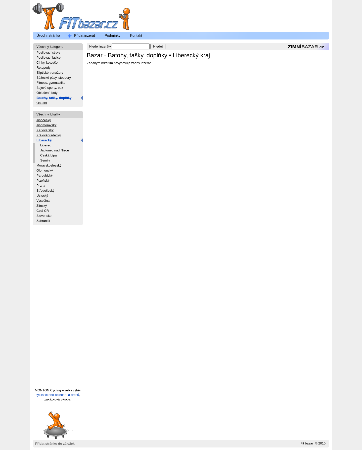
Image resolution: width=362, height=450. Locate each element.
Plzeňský (43, 180)
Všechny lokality (48, 114)
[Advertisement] (58, 308)
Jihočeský (43, 120)
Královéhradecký (48, 135)
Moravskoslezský (48, 165)
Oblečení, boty (47, 93)
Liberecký (44, 140)
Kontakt (136, 35)
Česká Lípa (48, 155)
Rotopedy (43, 67)
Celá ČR (42, 211)
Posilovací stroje (48, 52)
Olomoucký (44, 170)
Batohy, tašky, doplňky (54, 98)
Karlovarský (45, 130)
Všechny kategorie (49, 47)
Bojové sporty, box (49, 88)
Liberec (45, 145)
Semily (45, 160)
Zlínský (41, 206)
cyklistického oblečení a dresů (57, 395)
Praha (40, 185)
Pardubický (44, 175)
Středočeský (45, 190)
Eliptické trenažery (49, 72)
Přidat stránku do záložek (55, 424)
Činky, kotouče (47, 62)
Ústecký (42, 195)
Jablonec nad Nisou (54, 150)
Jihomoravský (46, 125)
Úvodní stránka (48, 35)
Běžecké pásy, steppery (53, 77)
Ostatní (41, 103)
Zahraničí (43, 221)
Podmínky (112, 35)
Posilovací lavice (48, 57)
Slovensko (44, 216)
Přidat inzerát (84, 35)
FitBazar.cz (77, 17)
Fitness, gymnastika (50, 83)
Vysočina (43, 200)
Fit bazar (306, 443)
